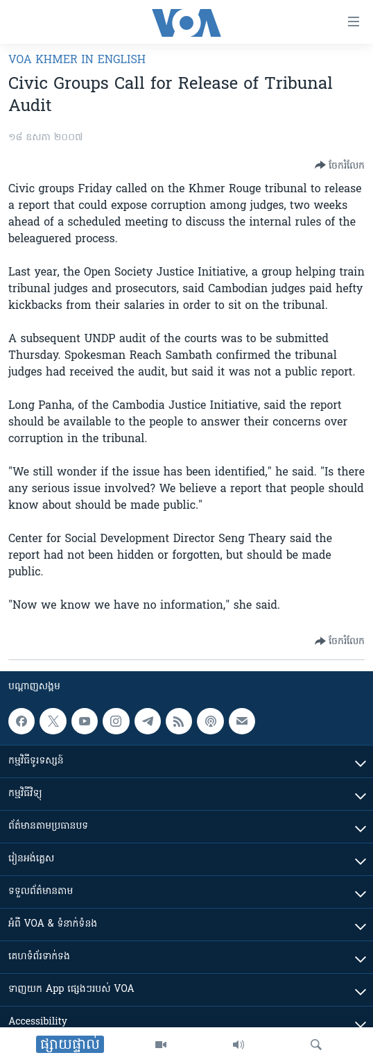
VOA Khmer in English (77, 60)
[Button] (340, 165)
